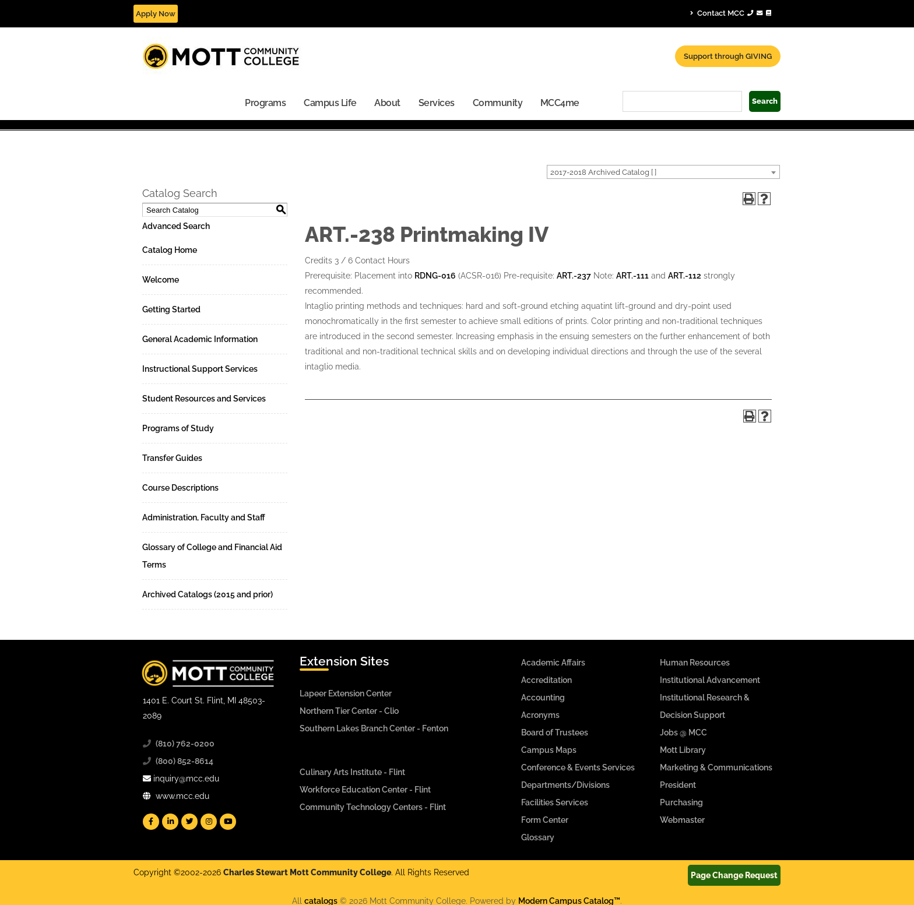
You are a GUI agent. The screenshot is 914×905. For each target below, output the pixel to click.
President (678, 785)
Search (765, 101)
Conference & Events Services (578, 767)
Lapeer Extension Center (346, 693)
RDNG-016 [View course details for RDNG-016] (435, 275)
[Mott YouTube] (228, 822)
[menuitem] (265, 102)
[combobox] (663, 172)
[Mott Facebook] (151, 822)
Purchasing (681, 802)
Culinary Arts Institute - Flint (352, 772)
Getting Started (171, 309)
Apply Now (155, 13)
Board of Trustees (554, 732)
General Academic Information (200, 339)
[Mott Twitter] (189, 822)
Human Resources (695, 662)
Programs (265, 102)
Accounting (543, 697)
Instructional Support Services (200, 369)
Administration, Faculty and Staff (203, 517)
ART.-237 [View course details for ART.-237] (574, 275)
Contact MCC (730, 13)
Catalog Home (169, 250)
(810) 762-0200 (185, 743)
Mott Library (683, 750)
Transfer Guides (172, 458)
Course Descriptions (180, 487)
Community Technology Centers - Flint (373, 807)
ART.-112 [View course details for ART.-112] (684, 275)
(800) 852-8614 (184, 761)
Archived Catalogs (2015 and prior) (207, 594)
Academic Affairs (553, 662)
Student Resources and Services (204, 398)
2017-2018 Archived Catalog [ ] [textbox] (603, 172)
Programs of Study (178, 428)
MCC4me (559, 102)
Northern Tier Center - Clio (349, 711)
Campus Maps (548, 750)
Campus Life (330, 102)
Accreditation (546, 680)
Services (437, 102)
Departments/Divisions (565, 785)
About (387, 102)
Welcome (160, 279)
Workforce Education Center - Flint (365, 789)
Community (498, 102)
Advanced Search (176, 226)
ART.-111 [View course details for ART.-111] (632, 275)
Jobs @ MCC (683, 732)
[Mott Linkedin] (170, 822)
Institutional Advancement (710, 680)
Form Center (544, 820)
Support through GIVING (728, 56)
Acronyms (540, 715)
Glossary (537, 837)
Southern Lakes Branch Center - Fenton (374, 728)
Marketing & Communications (716, 767)
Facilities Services (554, 802)
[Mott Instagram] (209, 822)
